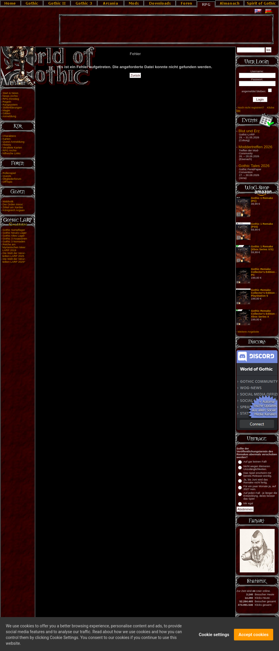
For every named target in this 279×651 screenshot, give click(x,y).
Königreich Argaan (14, 210)
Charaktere (9, 136)
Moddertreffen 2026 (255, 147)
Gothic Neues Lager (15, 232)
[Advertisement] (166, 29)
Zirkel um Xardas (13, 207)
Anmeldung (9, 116)
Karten (6, 138)
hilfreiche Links (12, 153)
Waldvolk (8, 201)
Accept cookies (254, 638)
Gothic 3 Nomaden (14, 241)
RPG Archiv (10, 150)
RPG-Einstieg (11, 98)
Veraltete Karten (12, 147)
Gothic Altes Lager (14, 235)
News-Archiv (10, 96)
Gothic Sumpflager (14, 230)
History (7, 144)
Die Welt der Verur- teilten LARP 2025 (13, 255)
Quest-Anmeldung (13, 141)
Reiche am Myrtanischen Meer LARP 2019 (13, 247)
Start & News (10, 93)
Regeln (7, 101)
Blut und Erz (249, 131)
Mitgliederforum (12, 178)
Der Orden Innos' (13, 204)
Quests (7, 176)
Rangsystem (10, 104)
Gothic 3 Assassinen (15, 238)
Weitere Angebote (248, 331)
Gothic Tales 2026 (254, 166)
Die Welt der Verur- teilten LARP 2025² (13, 260)
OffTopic (7, 181)
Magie (6, 110)
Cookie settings (214, 638)
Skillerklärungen (12, 107)
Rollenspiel (9, 173)
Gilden (6, 113)
